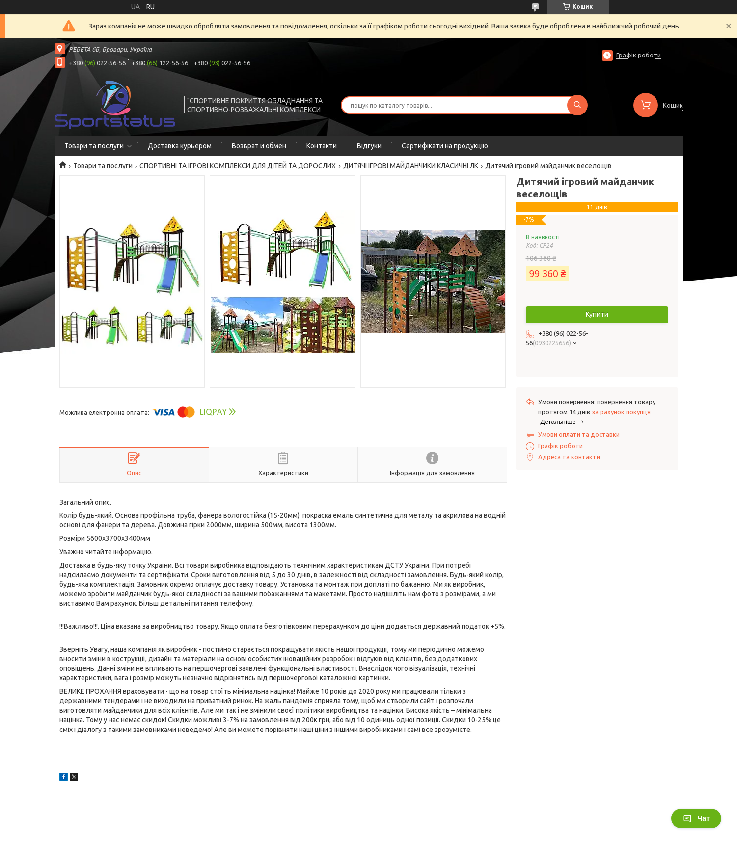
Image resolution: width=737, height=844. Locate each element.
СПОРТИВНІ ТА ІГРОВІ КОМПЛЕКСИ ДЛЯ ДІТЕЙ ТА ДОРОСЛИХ (237, 165)
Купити (597, 314)
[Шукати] (577, 105)
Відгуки (369, 145)
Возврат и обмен (259, 145)
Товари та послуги (94, 145)
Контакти (321, 145)
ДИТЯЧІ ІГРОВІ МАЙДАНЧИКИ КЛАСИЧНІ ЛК (410, 165)
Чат (696, 818)
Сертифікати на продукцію (445, 145)
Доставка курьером (180, 145)
